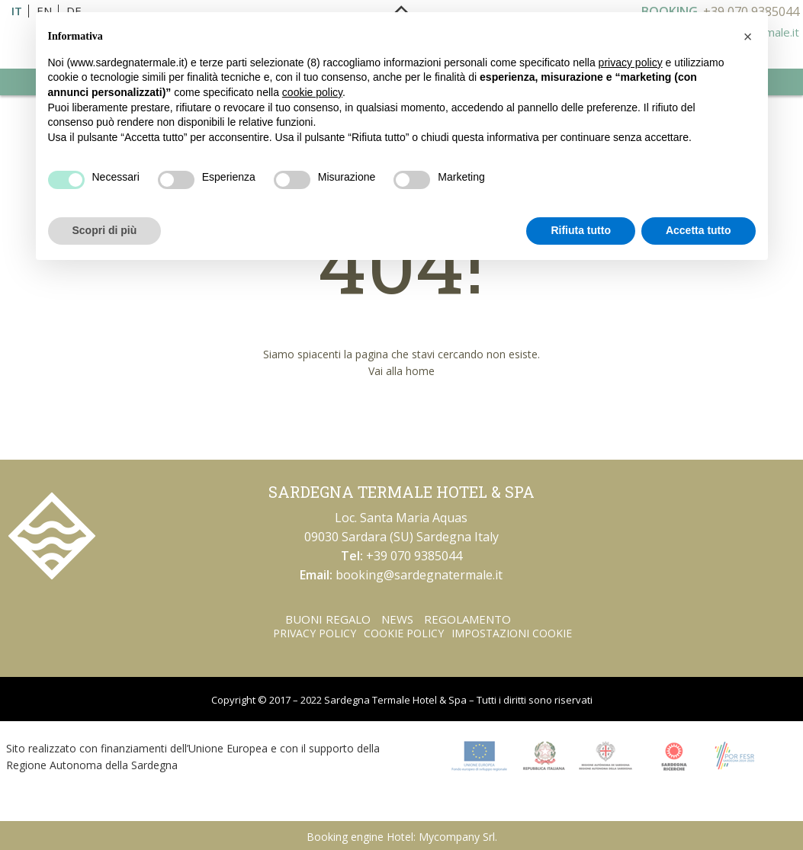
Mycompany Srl (457, 836)
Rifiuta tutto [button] (581, 230)
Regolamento (467, 619)
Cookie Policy (404, 633)
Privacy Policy (314, 633)
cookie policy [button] (312, 92)
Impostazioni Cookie (511, 633)
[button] (748, 36)
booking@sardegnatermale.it (419, 574)
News (397, 619)
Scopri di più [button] (104, 230)
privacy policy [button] (631, 62)
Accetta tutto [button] (698, 230)
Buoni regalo (328, 619)
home (420, 371)
